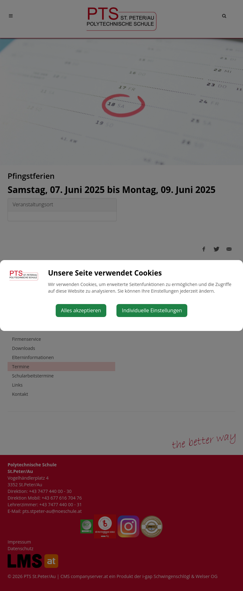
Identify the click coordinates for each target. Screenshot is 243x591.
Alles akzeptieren (81, 310)
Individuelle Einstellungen (152, 310)
